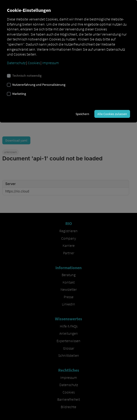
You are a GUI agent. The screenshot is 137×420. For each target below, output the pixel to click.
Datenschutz (16, 62)
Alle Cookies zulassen (112, 114)
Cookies (34, 62)
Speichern (82, 114)
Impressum (50, 62)
